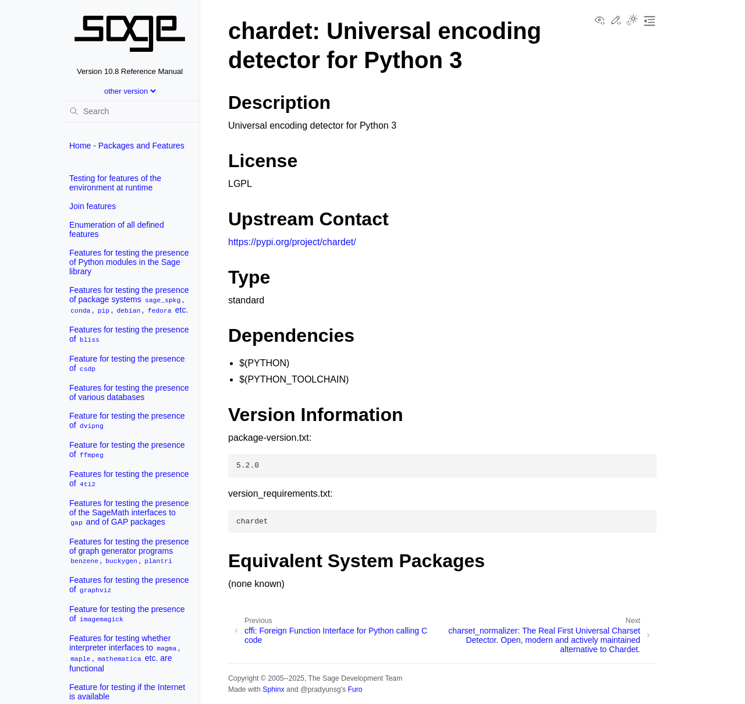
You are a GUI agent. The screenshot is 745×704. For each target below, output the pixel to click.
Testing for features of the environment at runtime (115, 183)
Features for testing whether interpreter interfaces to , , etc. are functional (124, 653)
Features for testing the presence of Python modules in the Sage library (129, 262)
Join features (92, 206)
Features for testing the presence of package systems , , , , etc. (129, 300)
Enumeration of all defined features (116, 229)
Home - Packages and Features (127, 145)
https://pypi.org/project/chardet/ (292, 242)
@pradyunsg (320, 689)
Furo (354, 689)
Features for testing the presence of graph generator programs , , (129, 551)
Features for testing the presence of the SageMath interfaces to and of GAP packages (129, 512)
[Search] (130, 111)
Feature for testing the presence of (127, 363)
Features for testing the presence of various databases (129, 392)
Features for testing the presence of (129, 334)
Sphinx (273, 689)
